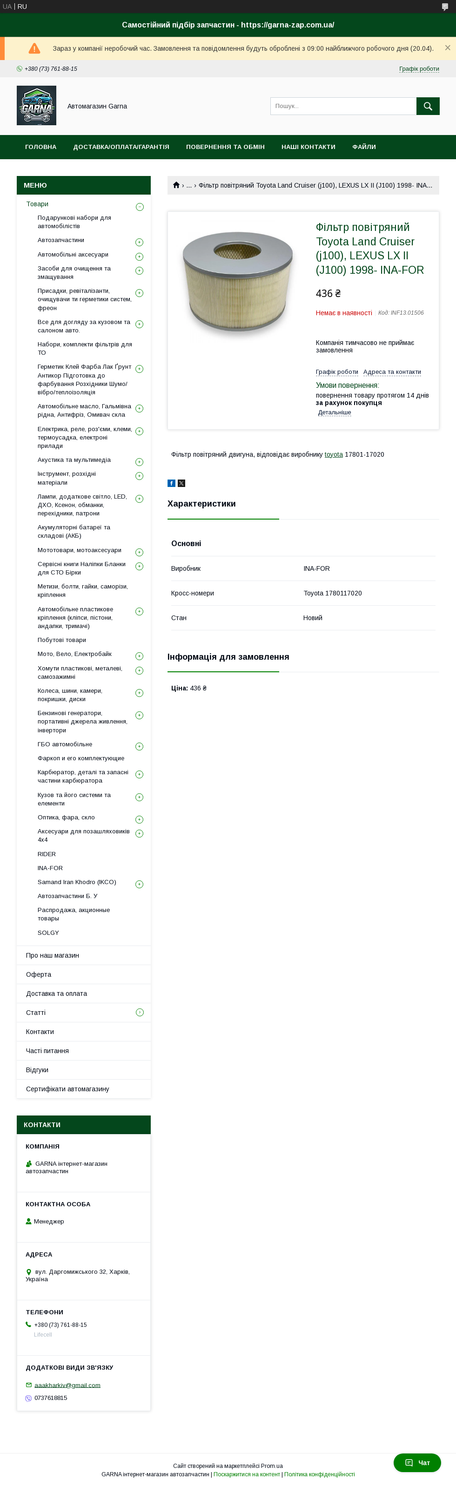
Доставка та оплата (56, 993)
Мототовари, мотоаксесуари (79, 550)
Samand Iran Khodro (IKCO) (77, 882)
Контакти (40, 1031)
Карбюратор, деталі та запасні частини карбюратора (83, 776)
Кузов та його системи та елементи (74, 799)
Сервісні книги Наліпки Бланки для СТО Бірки (82, 568)
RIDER (47, 854)
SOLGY (48, 932)
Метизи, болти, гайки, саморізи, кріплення (83, 590)
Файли (364, 146)
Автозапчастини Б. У (67, 895)
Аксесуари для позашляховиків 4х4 (84, 835)
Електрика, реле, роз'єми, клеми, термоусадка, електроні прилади (85, 437)
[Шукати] (428, 106)
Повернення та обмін (225, 146)
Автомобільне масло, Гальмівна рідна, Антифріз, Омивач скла (84, 410)
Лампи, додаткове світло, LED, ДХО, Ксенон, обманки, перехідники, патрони (82, 505)
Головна (40, 146)
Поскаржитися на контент (247, 1474)
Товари (37, 204)
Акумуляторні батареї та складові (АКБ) (74, 531)
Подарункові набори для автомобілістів (74, 222)
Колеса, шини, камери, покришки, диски (70, 695)
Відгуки (37, 1070)
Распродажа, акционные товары (74, 914)
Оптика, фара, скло (66, 817)
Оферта (38, 974)
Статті (36, 1012)
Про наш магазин (52, 955)
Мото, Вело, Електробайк (75, 653)
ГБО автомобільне (65, 744)
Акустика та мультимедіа (74, 459)
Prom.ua (272, 1466)
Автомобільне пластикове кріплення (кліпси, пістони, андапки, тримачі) (75, 617)
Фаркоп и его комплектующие (81, 758)
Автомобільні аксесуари (73, 254)
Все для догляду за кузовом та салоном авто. (84, 326)
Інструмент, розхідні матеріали (67, 478)
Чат (417, 1463)
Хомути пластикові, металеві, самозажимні (80, 672)
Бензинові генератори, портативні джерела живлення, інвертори (82, 721)
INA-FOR (50, 868)
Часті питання (47, 1050)
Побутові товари (62, 639)
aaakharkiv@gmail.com (67, 1384)
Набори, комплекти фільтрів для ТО (85, 348)
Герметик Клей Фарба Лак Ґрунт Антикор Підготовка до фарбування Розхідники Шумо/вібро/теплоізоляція (84, 379)
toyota (334, 454)
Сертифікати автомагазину (67, 1089)
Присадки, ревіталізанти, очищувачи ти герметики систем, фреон (85, 299)
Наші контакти (308, 146)
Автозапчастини (61, 240)
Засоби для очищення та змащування (74, 272)
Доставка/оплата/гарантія (121, 146)
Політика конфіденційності (319, 1474)
